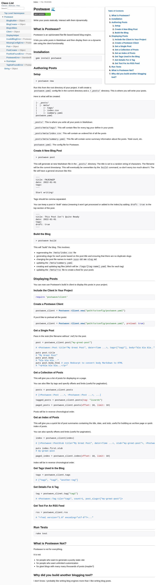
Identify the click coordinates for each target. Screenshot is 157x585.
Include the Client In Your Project (130, 39)
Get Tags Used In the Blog (127, 56)
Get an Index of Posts (125, 53)
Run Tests (116, 67)
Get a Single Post (123, 46)
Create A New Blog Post (126, 29)
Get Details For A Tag (125, 60)
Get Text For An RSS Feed (127, 63)
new (82, 308)
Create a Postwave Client (127, 43)
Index (36, 2)
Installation (117, 19)
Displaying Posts (120, 36)
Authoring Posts (119, 22)
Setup (117, 26)
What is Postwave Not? (123, 70)
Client (75, 308)
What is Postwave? (121, 15)
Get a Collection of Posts (127, 50)
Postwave (64, 308)
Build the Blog (121, 33)
